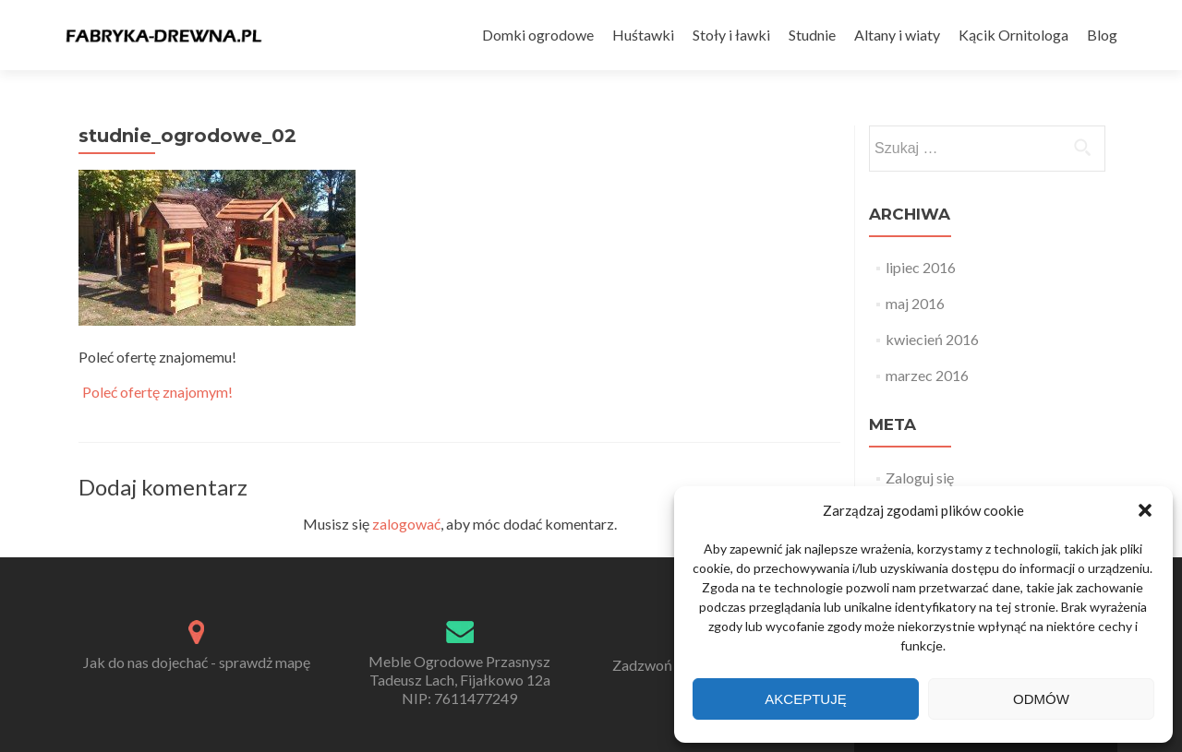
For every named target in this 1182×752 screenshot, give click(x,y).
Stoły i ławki (731, 34)
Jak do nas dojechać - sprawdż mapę (196, 662)
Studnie (812, 34)
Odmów (1041, 699)
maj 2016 (915, 303)
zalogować (406, 523)
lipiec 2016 (921, 267)
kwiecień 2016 (932, 339)
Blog (1102, 34)
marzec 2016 (927, 375)
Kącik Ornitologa (1013, 34)
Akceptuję (805, 699)
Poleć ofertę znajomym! (157, 392)
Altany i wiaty (897, 34)
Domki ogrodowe (538, 34)
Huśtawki (643, 34)
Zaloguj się (920, 477)
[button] (1145, 510)
